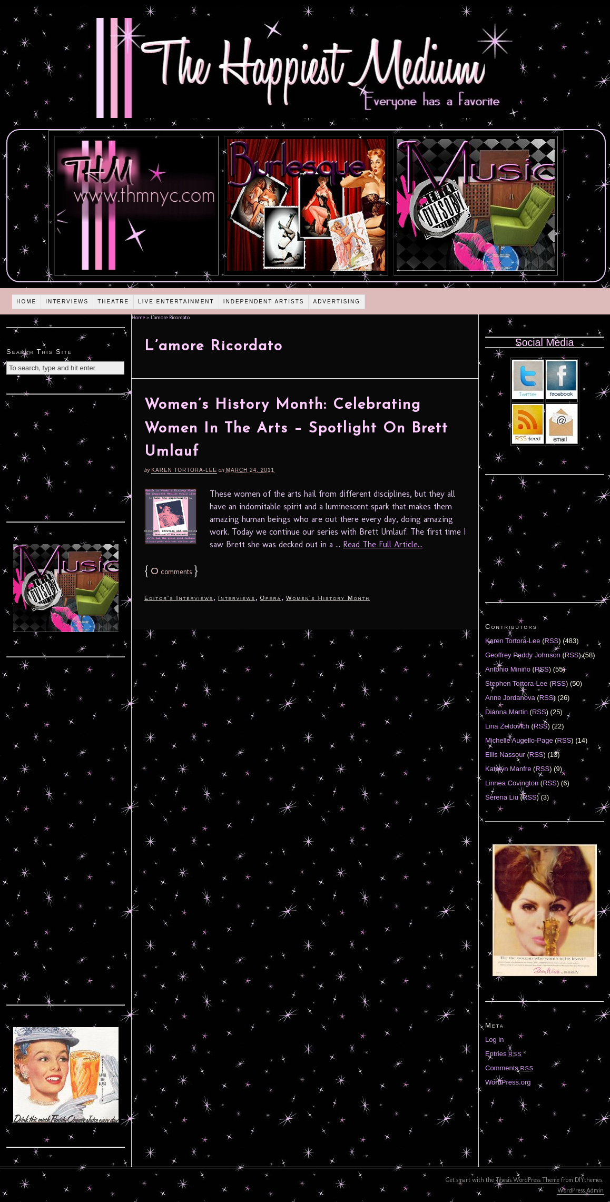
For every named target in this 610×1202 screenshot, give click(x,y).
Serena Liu (501, 797)
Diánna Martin (506, 712)
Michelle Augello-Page (519, 740)
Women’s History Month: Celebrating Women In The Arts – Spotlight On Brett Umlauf (296, 429)
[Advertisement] (66, 456)
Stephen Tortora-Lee (516, 683)
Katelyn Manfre (508, 769)
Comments (509, 1068)
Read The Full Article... (382, 544)
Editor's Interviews (178, 598)
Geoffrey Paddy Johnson (522, 655)
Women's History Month (328, 598)
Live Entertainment (176, 301)
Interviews (66, 301)
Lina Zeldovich (507, 726)
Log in (494, 1039)
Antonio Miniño (507, 669)
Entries (503, 1054)
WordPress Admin (580, 1190)
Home (26, 301)
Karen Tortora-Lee (184, 470)
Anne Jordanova (510, 698)
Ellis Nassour (505, 754)
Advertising (336, 301)
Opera (270, 598)
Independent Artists (263, 301)
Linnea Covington (511, 783)
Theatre (113, 301)
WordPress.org (507, 1082)
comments (171, 571)
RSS (552, 641)
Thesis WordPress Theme (527, 1180)
